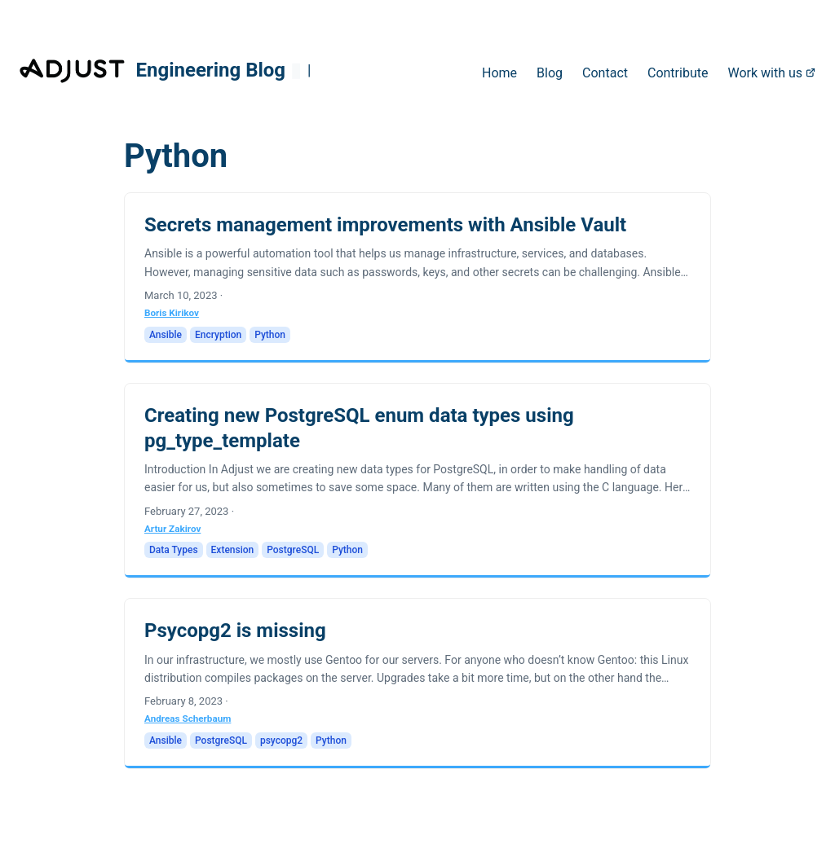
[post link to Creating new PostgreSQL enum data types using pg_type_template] (417, 481)
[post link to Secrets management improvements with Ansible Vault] (417, 278)
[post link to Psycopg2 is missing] (417, 683)
